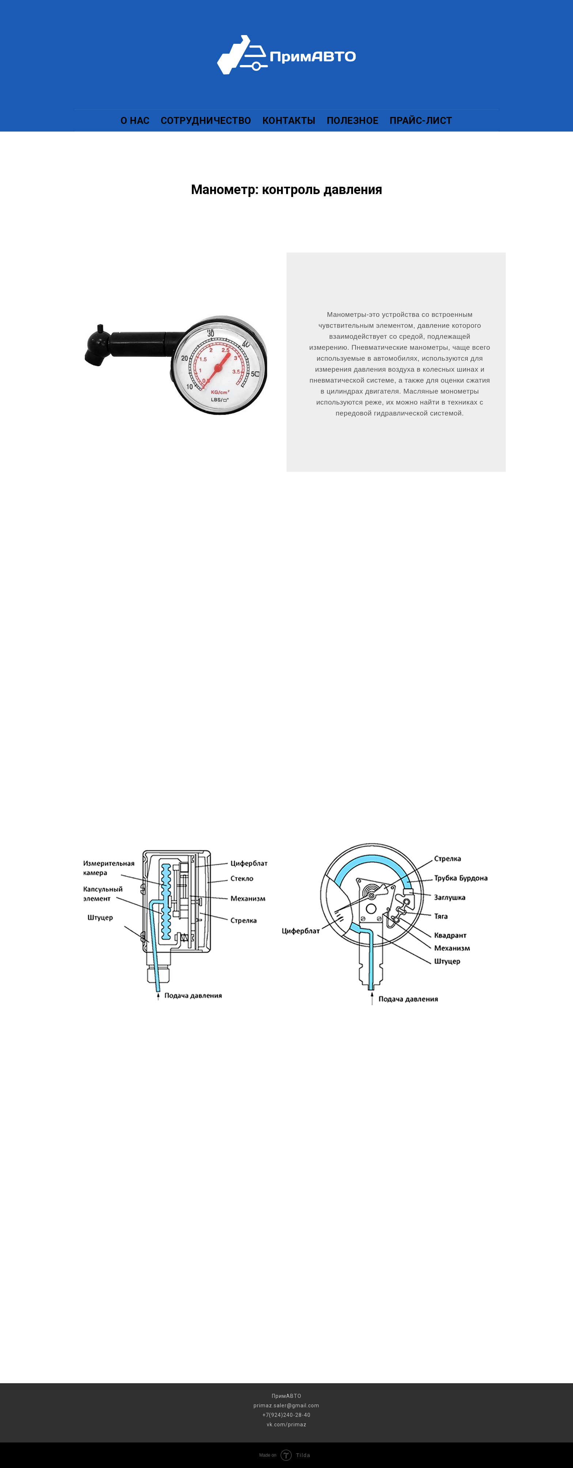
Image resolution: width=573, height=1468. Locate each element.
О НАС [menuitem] (135, 120)
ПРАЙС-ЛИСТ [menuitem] (421, 120)
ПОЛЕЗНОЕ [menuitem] (353, 120)
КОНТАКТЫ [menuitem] (289, 120)
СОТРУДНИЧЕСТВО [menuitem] (206, 120)
